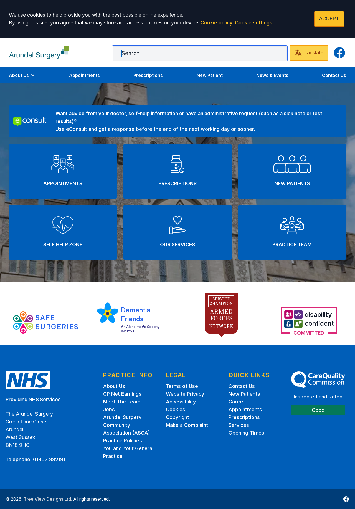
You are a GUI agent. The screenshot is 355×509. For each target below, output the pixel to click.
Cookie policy (216, 23)
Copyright (177, 417)
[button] (63, 171)
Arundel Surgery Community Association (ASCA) (126, 425)
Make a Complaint (187, 425)
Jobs (109, 409)
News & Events (272, 75)
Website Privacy (185, 394)
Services (239, 425)
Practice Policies (122, 440)
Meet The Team (121, 402)
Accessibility (181, 402)
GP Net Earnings (122, 394)
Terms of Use (182, 386)
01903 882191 (49, 459)
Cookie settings (253, 23)
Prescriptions (148, 75)
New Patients (244, 394)
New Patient (210, 75)
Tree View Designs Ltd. (48, 499)
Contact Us (334, 75)
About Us (22, 75)
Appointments (84, 75)
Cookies (175, 409)
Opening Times (246, 433)
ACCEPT (329, 18)
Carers (237, 402)
